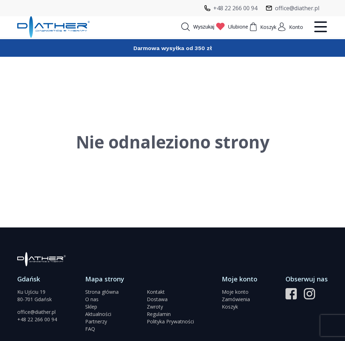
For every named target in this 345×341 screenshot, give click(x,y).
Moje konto (235, 291)
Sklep (91, 306)
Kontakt (156, 291)
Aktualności (98, 314)
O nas (92, 299)
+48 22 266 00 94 (37, 319)
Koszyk (230, 306)
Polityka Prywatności (170, 321)
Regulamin (159, 314)
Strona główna (102, 291)
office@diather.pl (36, 312)
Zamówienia (236, 299)
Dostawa (157, 299)
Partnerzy (96, 321)
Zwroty (155, 306)
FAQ (90, 328)
